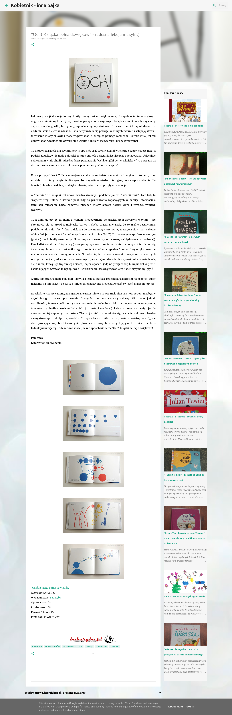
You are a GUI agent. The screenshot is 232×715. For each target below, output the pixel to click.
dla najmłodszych (72, 646)
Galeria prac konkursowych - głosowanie (184, 596)
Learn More (175, 706)
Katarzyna (102, 646)
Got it (190, 706)
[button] (33, 45)
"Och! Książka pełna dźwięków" (50, 587)
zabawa (114, 646)
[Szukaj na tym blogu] (211, 5)
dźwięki (89, 646)
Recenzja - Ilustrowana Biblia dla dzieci (184, 126)
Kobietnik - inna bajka (35, 5)
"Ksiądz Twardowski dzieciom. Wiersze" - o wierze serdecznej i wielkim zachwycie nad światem (185, 538)
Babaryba (55, 597)
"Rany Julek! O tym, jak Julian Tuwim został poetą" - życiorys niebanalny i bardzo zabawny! (182, 300)
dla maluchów (52, 646)
